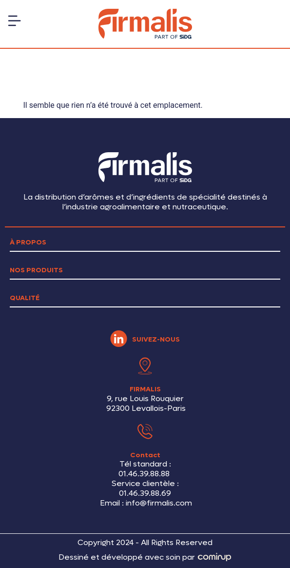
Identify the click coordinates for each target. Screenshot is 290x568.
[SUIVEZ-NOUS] (118, 338)
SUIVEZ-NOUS (156, 339)
